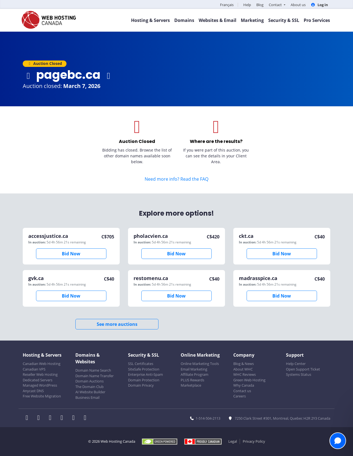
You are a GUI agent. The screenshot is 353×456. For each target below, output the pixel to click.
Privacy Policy (254, 441)
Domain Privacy (141, 385)
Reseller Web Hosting (40, 374)
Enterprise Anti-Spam (145, 374)
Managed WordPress (40, 385)
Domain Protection (143, 379)
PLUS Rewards (192, 379)
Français (227, 4)
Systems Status (298, 374)
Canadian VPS (34, 369)
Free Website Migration (42, 396)
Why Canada (243, 385)
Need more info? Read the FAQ (176, 179)
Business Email (87, 397)
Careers (239, 396)
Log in (319, 4)
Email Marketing (194, 369)
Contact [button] (276, 4)
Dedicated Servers (37, 379)
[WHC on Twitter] (40, 418)
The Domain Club (89, 386)
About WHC (243, 369)
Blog (260, 4)
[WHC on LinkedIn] (52, 418)
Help (247, 4)
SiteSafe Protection (143, 369)
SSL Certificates (140, 363)
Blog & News (243, 363)
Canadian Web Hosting (41, 363)
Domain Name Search (93, 370)
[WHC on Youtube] (75, 418)
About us (298, 4)
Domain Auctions (89, 381)
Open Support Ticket (303, 369)
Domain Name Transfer (94, 375)
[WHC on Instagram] (63, 418)
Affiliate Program (194, 374)
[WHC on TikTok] (86, 418)
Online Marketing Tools (200, 363)
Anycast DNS (33, 390)
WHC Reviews (244, 374)
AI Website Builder (90, 391)
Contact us (242, 390)
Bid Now (71, 254)
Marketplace (191, 385)
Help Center (296, 363)
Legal (232, 441)
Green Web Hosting (249, 379)
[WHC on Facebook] (28, 418)
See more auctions (117, 324)
